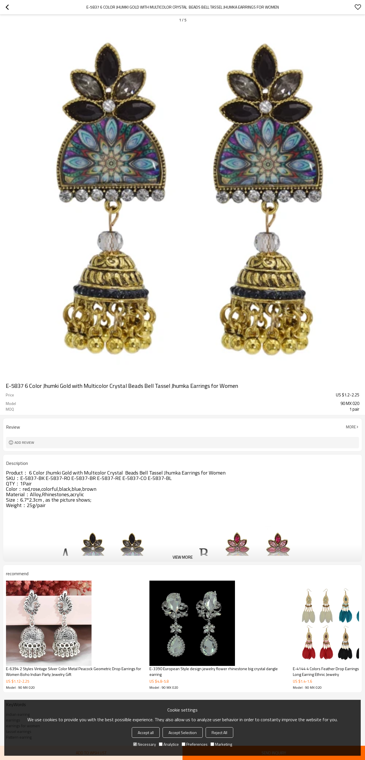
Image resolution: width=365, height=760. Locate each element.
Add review (24, 442)
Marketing (221, 744)
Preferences (195, 744)
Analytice (169, 744)
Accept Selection (183, 732)
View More (182, 557)
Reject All (219, 732)
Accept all (146, 732)
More (351, 427)
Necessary (144, 744)
